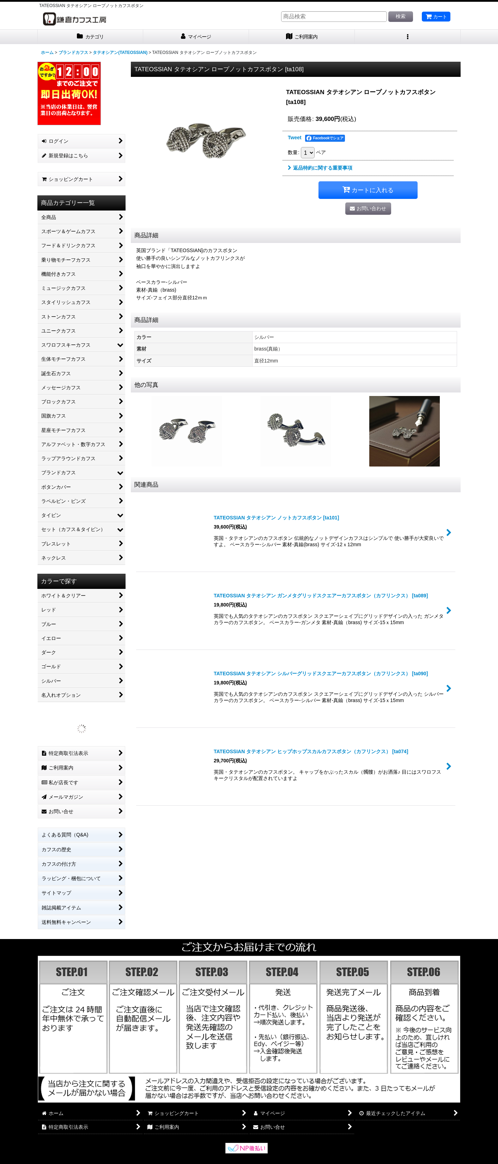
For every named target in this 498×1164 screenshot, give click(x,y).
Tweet (295, 137)
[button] (408, 37)
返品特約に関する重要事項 (320, 168)
